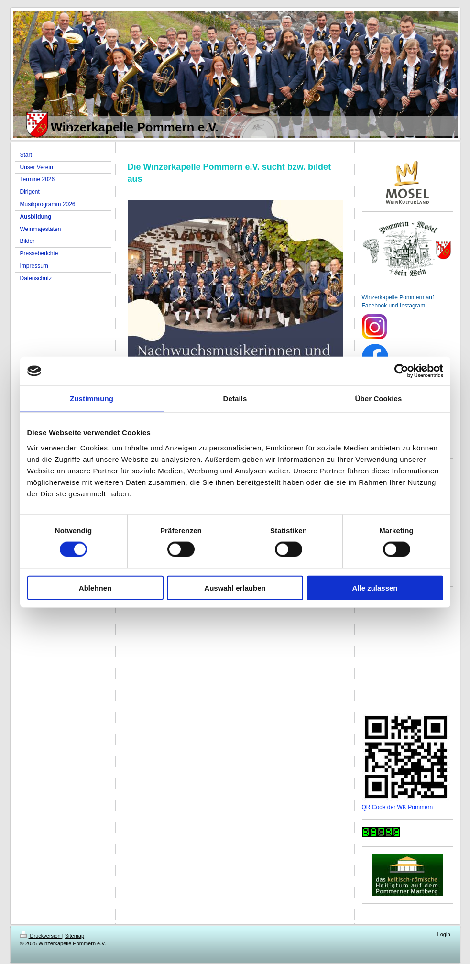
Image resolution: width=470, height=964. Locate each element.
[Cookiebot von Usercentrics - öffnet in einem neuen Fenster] (401, 371)
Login (443, 934)
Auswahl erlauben (234, 587)
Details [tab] (235, 398)
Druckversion (41, 936)
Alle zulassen (374, 587)
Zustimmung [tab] (91, 398)
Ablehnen (95, 587)
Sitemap (74, 936)
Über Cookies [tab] (378, 398)
